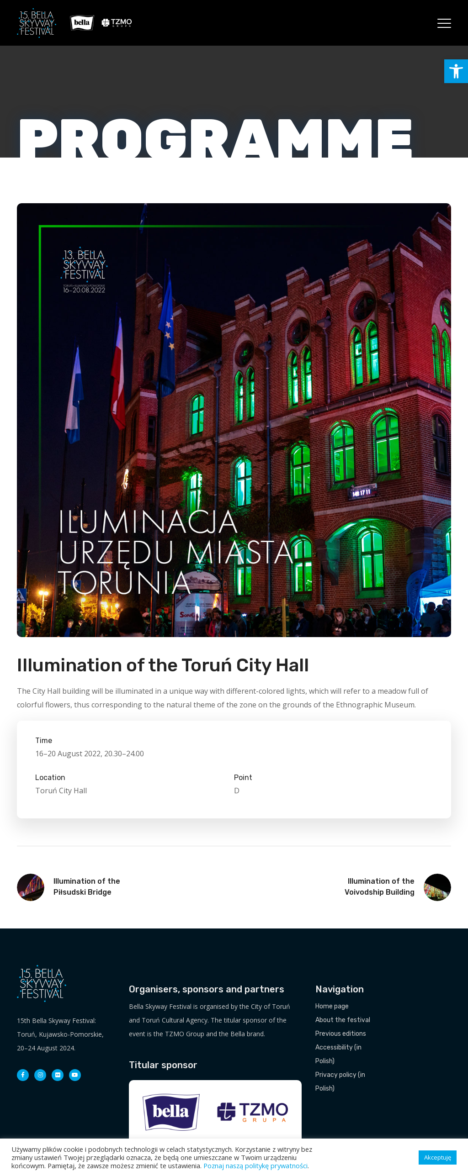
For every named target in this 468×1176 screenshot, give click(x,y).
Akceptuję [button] (437, 1157)
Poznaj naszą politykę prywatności (255, 1165)
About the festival (342, 1020)
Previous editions (340, 1034)
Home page (332, 1006)
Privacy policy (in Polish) (340, 1081)
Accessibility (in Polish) (338, 1054)
